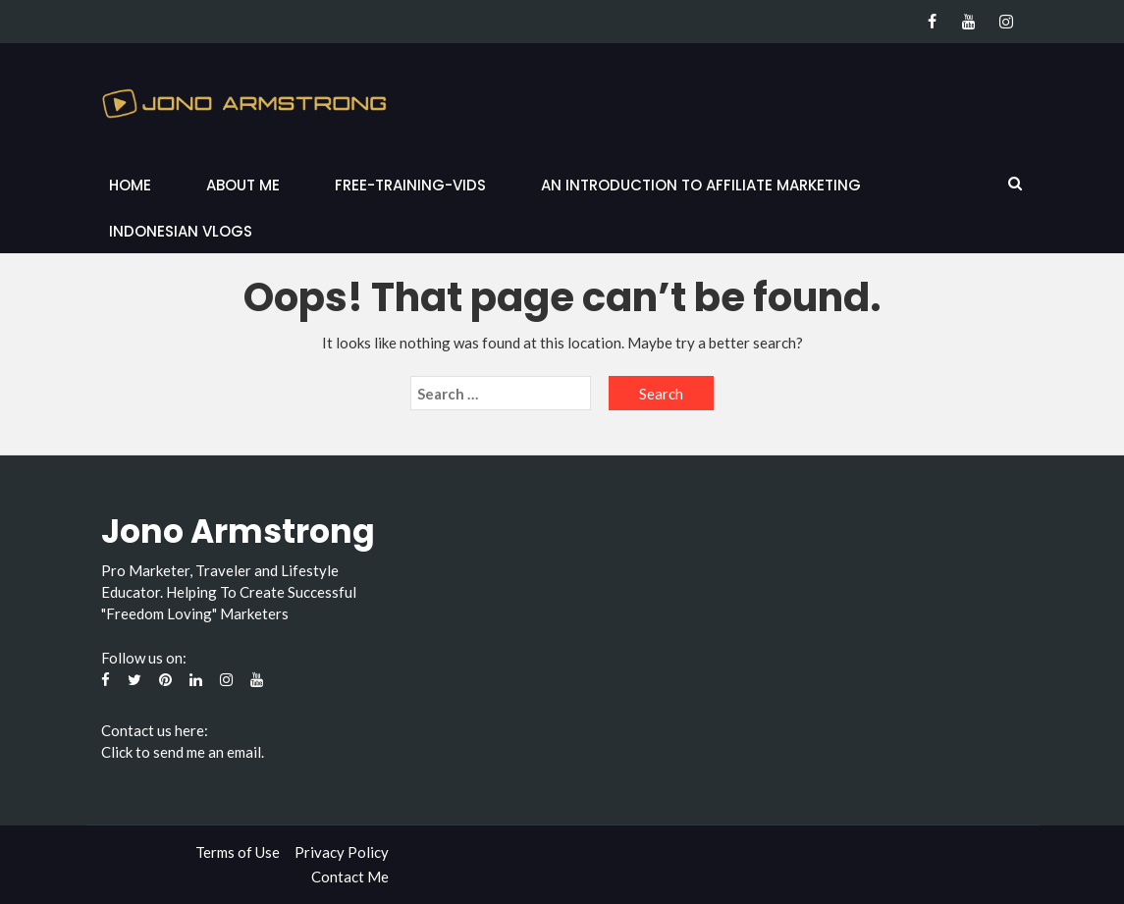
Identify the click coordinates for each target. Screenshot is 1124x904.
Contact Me (350, 876)
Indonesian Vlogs (180, 231)
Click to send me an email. (182, 752)
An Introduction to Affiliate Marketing (701, 185)
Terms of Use (237, 852)
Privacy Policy (341, 852)
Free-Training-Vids (410, 185)
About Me (243, 185)
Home (130, 185)
